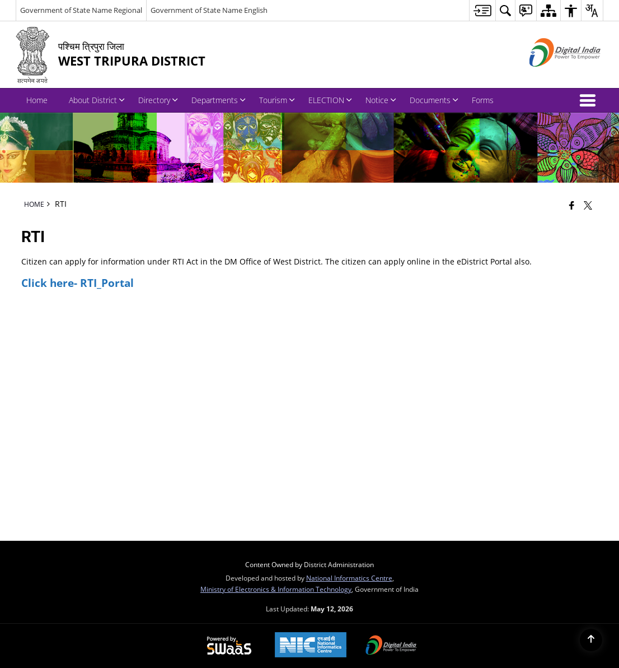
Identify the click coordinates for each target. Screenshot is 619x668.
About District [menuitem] (97, 100)
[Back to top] (591, 640)
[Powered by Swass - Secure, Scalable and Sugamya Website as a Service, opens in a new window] (229, 646)
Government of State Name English (209, 10)
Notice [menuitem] (380, 100)
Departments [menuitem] (218, 100)
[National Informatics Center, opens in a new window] (310, 646)
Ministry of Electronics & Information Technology (275, 588)
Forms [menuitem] (483, 100)
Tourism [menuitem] (277, 100)
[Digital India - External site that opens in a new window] (551, 76)
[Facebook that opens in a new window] (572, 205)
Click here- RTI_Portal (77, 283)
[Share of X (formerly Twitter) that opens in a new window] (588, 205)
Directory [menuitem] (158, 100)
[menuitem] (482, 10)
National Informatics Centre (349, 577)
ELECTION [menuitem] (330, 100)
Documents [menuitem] (434, 100)
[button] (589, 100)
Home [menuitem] (37, 100)
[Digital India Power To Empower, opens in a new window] (391, 646)
